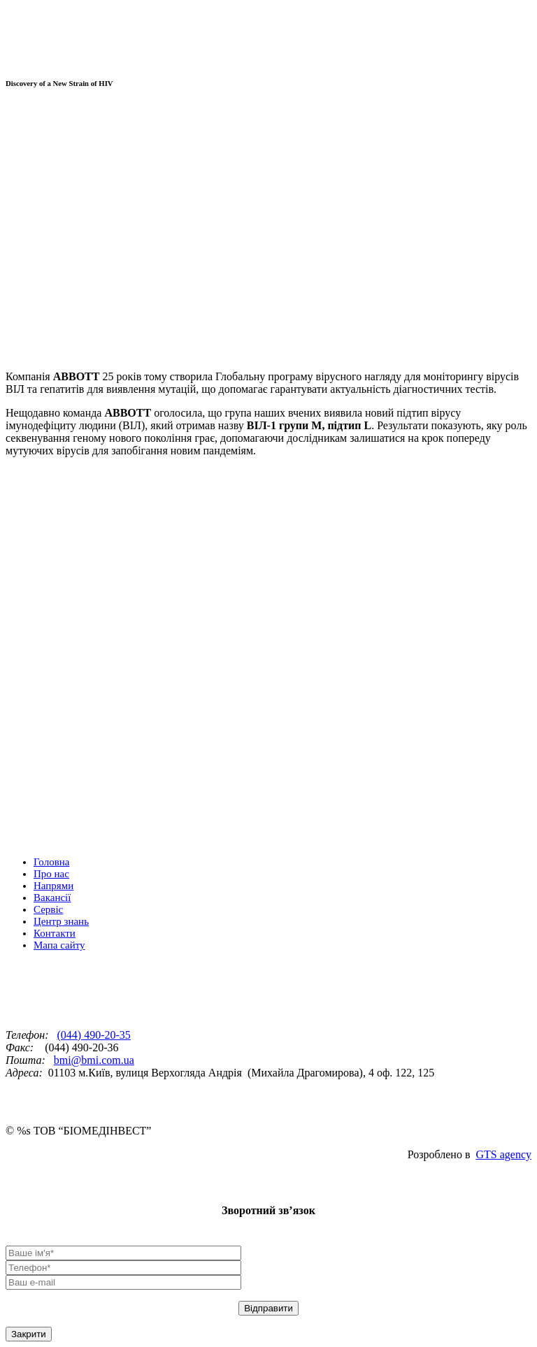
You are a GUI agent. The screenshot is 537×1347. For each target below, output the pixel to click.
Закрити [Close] (28, 1334)
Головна (51, 861)
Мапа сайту (59, 945)
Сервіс (48, 909)
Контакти (55, 933)
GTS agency (503, 1154)
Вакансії (52, 897)
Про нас (51, 873)
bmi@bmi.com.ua (94, 1060)
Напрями (53, 885)
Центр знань (61, 921)
